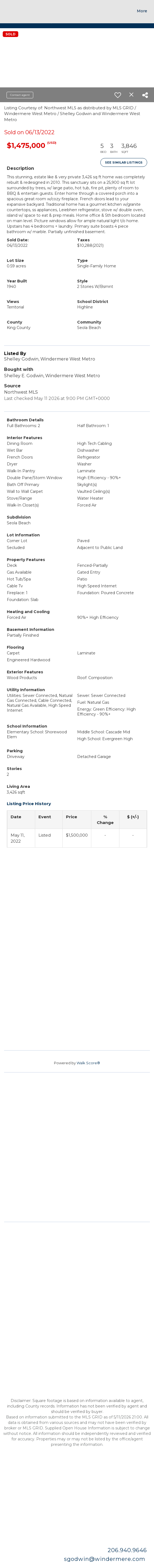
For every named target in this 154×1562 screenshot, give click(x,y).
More (142, 10)
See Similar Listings (124, 162)
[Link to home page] (15, 9)
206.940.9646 (128, 1550)
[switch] (118, 95)
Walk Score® (88, 1063)
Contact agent (20, 95)
